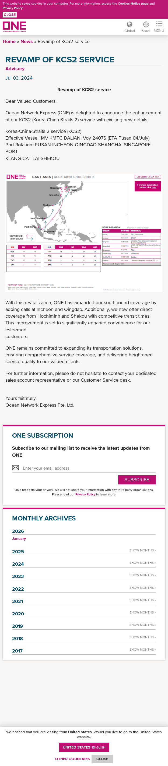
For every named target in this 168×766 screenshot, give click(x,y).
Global (129, 31)
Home (9, 41)
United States (84, 747)
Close (10, 14)
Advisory (14, 68)
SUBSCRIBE (137, 479)
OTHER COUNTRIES (72, 759)
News (26, 41)
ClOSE (102, 759)
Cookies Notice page (133, 3)
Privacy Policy (13, 8)
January (19, 538)
